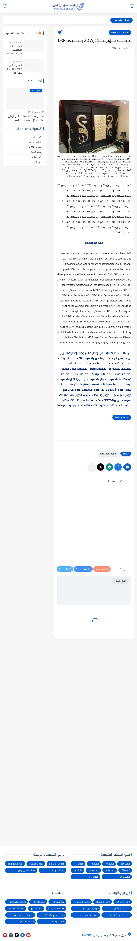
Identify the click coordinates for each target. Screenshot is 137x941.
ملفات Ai (78, 870)
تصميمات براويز (98, 368)
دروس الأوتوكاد (90, 389)
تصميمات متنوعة (89, 384)
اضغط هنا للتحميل (94, 242)
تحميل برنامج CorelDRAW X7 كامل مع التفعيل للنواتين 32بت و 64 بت (14, 69)
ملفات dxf (63, 400)
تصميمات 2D (58, 902)
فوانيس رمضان (57, 921)
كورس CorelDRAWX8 (109, 400)
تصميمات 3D (86, 358)
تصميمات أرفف (68, 358)
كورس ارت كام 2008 (68, 405)
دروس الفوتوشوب (121, 395)
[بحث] (5, 7)
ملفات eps (94, 870)
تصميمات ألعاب (75, 363)
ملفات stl (124, 405)
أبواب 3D (126, 353)
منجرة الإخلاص (34, 147)
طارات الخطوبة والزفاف (23, 915)
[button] (118, 467)
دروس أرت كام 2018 (112, 389)
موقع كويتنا (36, 152)
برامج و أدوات (118, 358)
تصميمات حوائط (122, 374)
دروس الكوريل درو (80, 395)
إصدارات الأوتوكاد (88, 353)
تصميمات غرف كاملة (120, 33)
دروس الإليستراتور (82, 902)
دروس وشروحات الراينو (88, 915)
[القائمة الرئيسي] (132, 7)
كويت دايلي (36, 157)
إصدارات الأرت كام (109, 353)
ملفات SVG (125, 877)
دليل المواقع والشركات (54, 915)
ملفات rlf (112, 405)
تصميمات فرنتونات (111, 384)
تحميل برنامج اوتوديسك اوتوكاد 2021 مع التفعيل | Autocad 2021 (14, 50)
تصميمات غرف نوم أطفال (84, 379)
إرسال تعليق (120, 581)
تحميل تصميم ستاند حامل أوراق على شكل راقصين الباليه (26, 118)
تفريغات (73, 384)
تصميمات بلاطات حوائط (74, 368)
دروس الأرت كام (71, 389)
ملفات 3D (76, 400)
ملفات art (110, 870)
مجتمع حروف (35, 142)
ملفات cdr (89, 400)
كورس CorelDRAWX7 (93, 405)
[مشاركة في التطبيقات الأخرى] (92, 467)
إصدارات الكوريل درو (26, 870)
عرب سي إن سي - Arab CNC (95, 935)
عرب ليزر (37, 137)
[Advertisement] (94, 80)
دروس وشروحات (100, 395)
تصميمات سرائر (108, 379)
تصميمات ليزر (36, 908)
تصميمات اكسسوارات (119, 363)
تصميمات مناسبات (16, 908)
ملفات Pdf (93, 877)
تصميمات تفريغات (101, 374)
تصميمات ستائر (81, 374)
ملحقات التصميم (26, 921)
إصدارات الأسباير (36, 864)
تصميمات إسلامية (95, 363)
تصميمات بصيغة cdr (120, 368)
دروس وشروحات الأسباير (119, 915)
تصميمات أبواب (100, 358)
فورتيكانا (37, 162)
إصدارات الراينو (58, 870)
